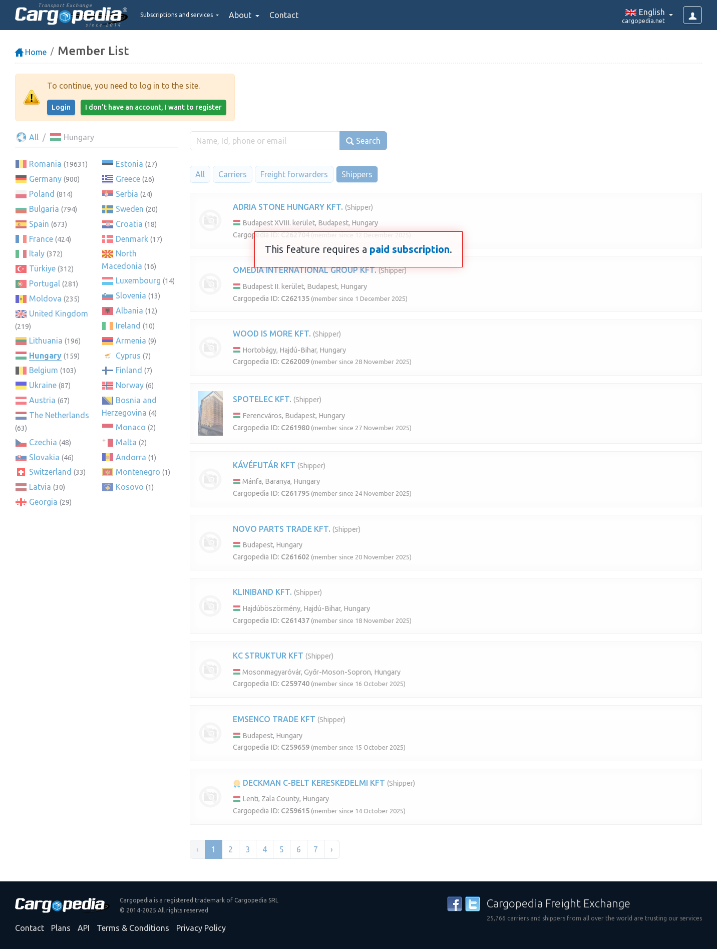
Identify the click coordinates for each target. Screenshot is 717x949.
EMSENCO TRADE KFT (274, 719)
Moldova (45, 298)
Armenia (131, 340)
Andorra (131, 457)
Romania (45, 163)
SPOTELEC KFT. (262, 399)
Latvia (40, 486)
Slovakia (44, 457)
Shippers (357, 174)
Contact (312, 15)
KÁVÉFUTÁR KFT (264, 465)
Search (363, 141)
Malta (126, 442)
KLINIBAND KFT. (262, 591)
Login (61, 107)
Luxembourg (138, 280)
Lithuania (46, 340)
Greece (128, 178)
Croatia (129, 223)
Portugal (44, 283)
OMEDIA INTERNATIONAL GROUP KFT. (305, 269)
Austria (42, 400)
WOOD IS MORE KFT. (272, 333)
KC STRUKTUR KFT (268, 655)
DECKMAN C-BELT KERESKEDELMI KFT (309, 782)
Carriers (232, 174)
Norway (130, 385)
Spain (39, 223)
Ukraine (43, 385)
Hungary (45, 355)
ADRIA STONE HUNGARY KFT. (288, 206)
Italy (37, 253)
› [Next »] (331, 849)
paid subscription (410, 249)
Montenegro (138, 471)
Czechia (43, 442)
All (27, 137)
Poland (42, 193)
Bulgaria (44, 208)
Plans (61, 927)
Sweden (130, 208)
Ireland (128, 325)
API (84, 927)
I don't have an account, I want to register (153, 107)
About (269, 15)
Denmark (132, 238)
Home (31, 52)
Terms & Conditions (133, 927)
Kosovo (130, 486)
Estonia (129, 163)
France (41, 238)
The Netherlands (59, 415)
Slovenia (131, 295)
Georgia (43, 501)
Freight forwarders (294, 174)
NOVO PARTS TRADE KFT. (281, 528)
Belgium (43, 370)
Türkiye (42, 268)
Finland (129, 370)
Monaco (131, 427)
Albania (129, 310)
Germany (45, 178)
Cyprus (128, 355)
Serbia (127, 193)
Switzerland (50, 471)
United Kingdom (58, 313)
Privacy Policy (201, 927)
